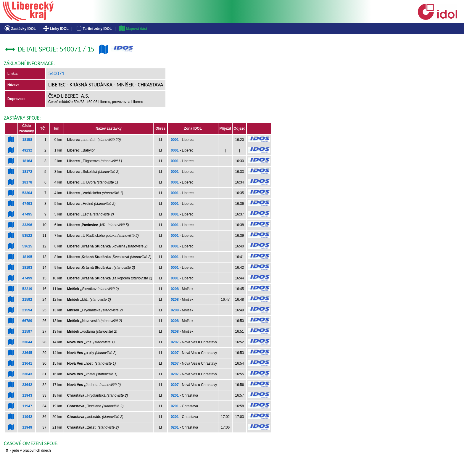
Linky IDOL (55, 29)
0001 (175, 140)
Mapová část (132, 29)
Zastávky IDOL (20, 29)
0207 (175, 342)
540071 (56, 73)
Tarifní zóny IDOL (93, 29)
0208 (175, 289)
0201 (175, 395)
